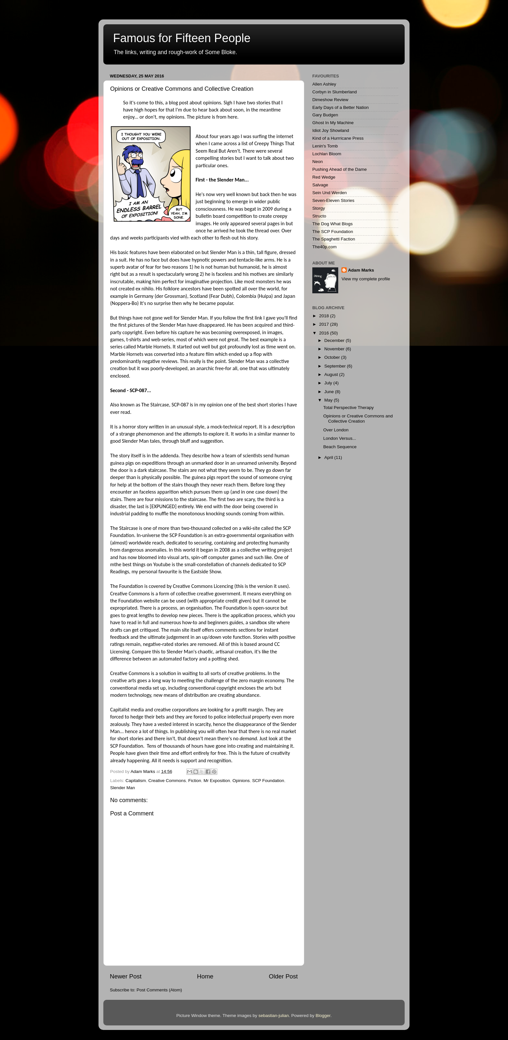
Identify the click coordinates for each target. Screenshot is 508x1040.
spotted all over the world (252, 289)
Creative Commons (167, 780)
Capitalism (135, 780)
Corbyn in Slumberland (334, 91)
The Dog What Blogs (332, 223)
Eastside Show (206, 571)
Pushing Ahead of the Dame (339, 169)
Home (205, 976)
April (329, 457)
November (335, 348)
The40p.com (324, 246)
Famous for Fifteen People (181, 38)
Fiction (194, 780)
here (232, 117)
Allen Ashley (324, 84)
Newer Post (126, 976)
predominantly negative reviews (144, 361)
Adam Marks (361, 270)
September (335, 366)
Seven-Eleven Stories (333, 200)
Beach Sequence (340, 446)
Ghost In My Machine (333, 122)
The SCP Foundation (332, 231)
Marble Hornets (153, 347)
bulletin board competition (224, 216)
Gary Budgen (325, 114)
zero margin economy (261, 680)
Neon (317, 161)
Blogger (323, 1015)
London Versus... (339, 438)
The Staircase (155, 405)
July (328, 382)
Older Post (283, 976)
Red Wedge (323, 177)
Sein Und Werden (329, 192)
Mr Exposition (216, 780)
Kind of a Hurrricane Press (338, 138)
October (332, 357)
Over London (336, 429)
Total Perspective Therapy (348, 407)
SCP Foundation (268, 780)
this (240, 586)
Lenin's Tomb (325, 146)
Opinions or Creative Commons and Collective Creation (358, 419)
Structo (319, 216)
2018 (324, 315)
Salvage (320, 184)
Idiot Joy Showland (330, 130)
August (331, 374)
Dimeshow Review (330, 99)
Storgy (318, 208)
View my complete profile (365, 278)
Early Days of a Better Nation (340, 107)
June (329, 391)
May (329, 400)
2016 (324, 333)
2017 (324, 324)
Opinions (240, 780)
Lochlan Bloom (326, 153)
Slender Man (122, 787)
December (335, 340)
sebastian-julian (274, 1015)
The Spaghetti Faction (333, 239)
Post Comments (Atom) (159, 989)
